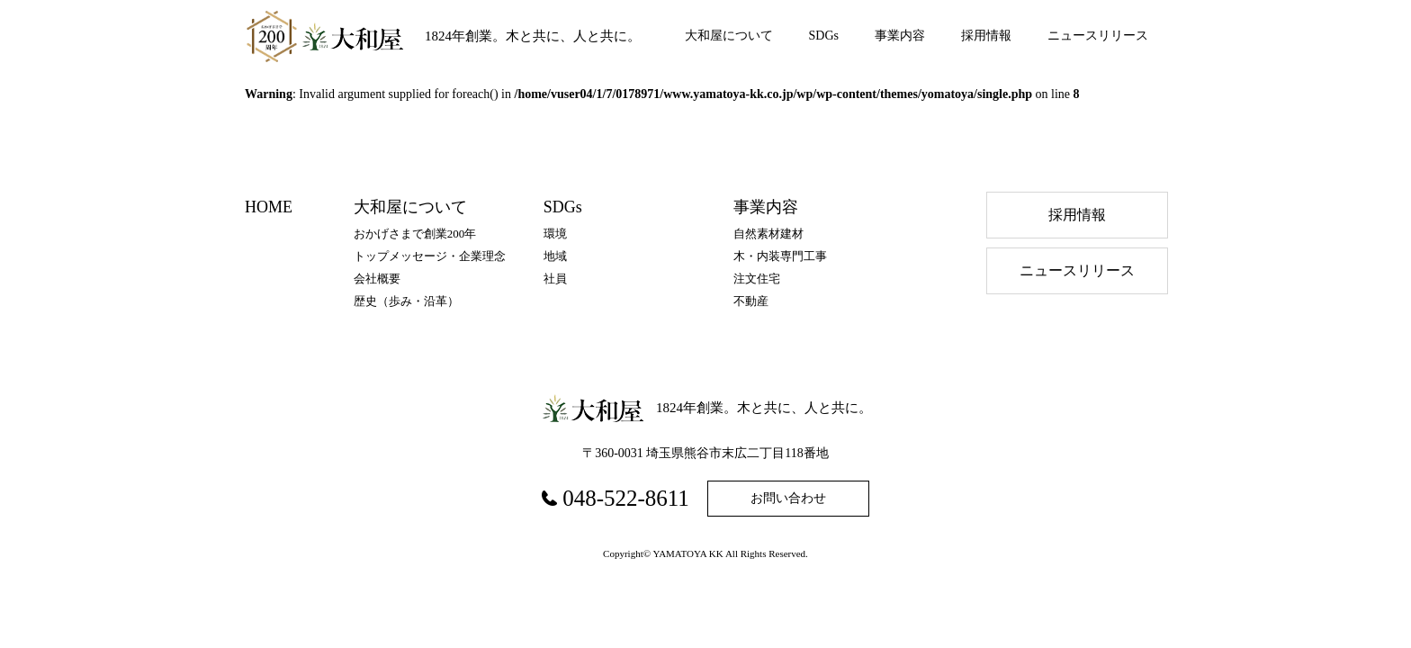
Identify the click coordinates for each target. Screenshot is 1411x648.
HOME (268, 207)
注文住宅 (756, 278)
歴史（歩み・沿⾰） (406, 301)
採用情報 (986, 35)
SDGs (824, 35)
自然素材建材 (768, 233)
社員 (555, 278)
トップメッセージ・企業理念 (430, 256)
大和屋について (729, 35)
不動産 (750, 301)
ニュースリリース (1097, 35)
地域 (555, 256)
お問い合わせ (788, 498)
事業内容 (900, 35)
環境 (555, 233)
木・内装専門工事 (780, 256)
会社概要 (377, 278)
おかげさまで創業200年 (415, 233)
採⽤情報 (1077, 214)
